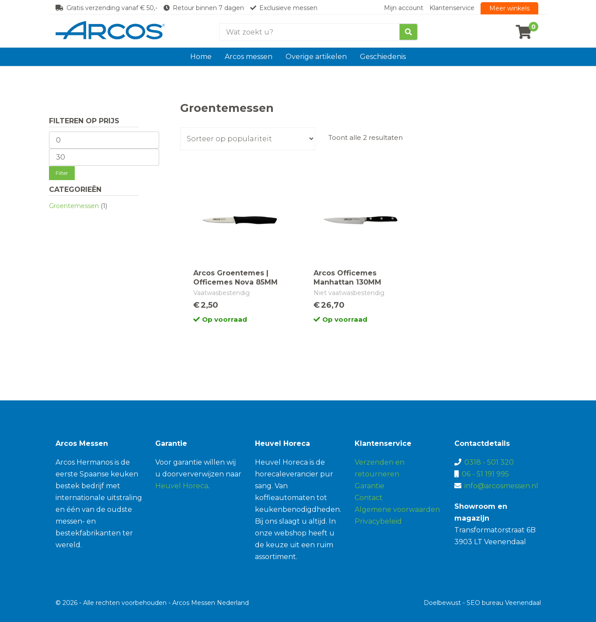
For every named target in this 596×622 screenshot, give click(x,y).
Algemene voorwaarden (397, 509)
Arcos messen (248, 56)
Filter (62, 173)
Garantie (369, 486)
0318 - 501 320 (489, 462)
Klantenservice (451, 8)
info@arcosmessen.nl (501, 486)
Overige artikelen (316, 56)
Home (201, 56)
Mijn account (403, 8)
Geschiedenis (383, 56)
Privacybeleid (378, 521)
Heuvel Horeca (181, 486)
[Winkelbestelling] (247, 138)
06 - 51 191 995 (485, 474)
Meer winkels (509, 8)
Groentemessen (74, 206)
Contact (369, 497)
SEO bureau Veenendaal (504, 603)
